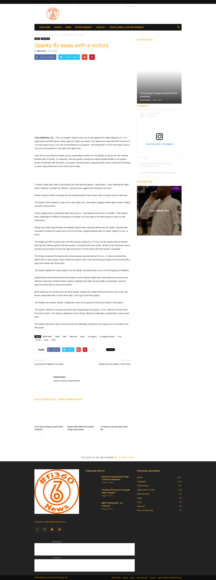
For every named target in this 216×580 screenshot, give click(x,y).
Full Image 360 (144, 181)
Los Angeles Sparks (107, 336)
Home (36, 35)
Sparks (38, 340)
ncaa (119, 336)
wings (46, 340)
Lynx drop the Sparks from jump (48, 364)
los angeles (92, 336)
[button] (178, 27)
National (141, 506)
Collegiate (141, 481)
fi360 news (73, 336)
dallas (57, 336)
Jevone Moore (145, 100)
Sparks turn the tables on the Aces (114, 364)
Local (139, 502)
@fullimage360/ (124, 457)
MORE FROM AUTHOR (70, 399)
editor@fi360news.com (55, 521)
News (94, 2)
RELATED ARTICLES (45, 399)
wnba (54, 340)
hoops (82, 336)
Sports (88, 2)
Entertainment (103, 2)
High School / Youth (146, 489)
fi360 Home (79, 2)
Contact (112, 2)
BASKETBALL (47, 336)
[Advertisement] (131, 14)
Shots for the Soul (145, 510)
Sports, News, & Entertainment (127, 2)
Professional (45, 39)
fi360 (64, 336)
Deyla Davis (41, 51)
